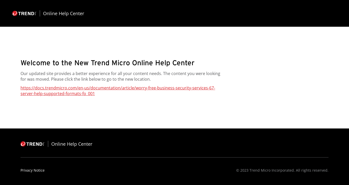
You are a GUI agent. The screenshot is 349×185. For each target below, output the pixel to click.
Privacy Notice (33, 170)
